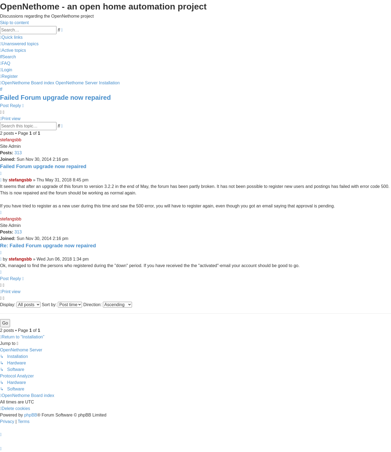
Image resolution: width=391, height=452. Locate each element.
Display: (20, 304)
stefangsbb (10, 139)
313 (18, 152)
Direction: (107, 304)
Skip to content (14, 22)
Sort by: (62, 304)
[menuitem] (19, 43)
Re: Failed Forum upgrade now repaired (48, 245)
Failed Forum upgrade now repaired (55, 97)
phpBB (30, 415)
